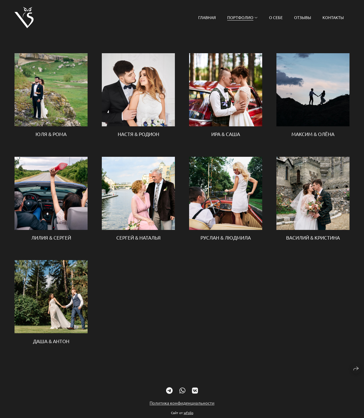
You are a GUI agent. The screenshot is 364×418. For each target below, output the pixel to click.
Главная (207, 17)
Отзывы (302, 17)
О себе (276, 17)
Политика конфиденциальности (182, 406)
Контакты (333, 17)
